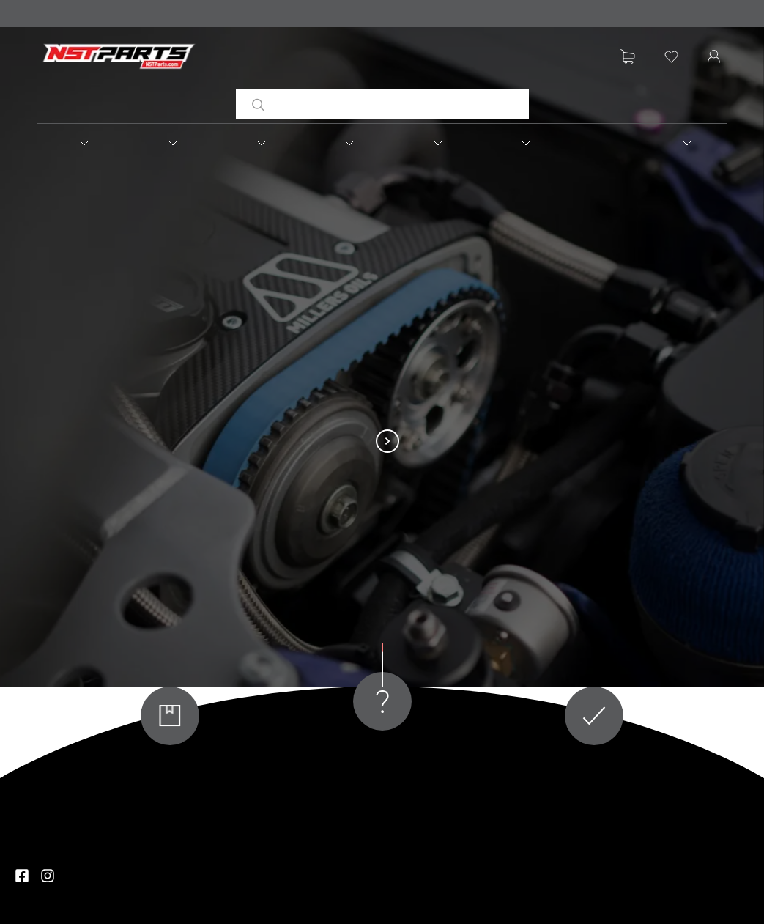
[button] (81, 143)
